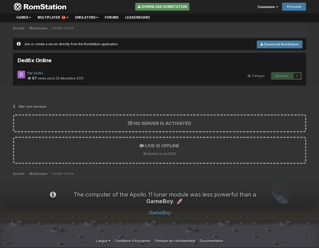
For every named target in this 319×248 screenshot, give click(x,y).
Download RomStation (162, 6)
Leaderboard (137, 17)
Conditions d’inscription (132, 241)
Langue (103, 241)
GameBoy (159, 213)
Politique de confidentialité (175, 241)
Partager (256, 76)
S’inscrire (294, 7)
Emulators (86, 17)
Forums (112, 17)
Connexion (268, 7)
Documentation (211, 241)
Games (23, 17)
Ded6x (38, 73)
